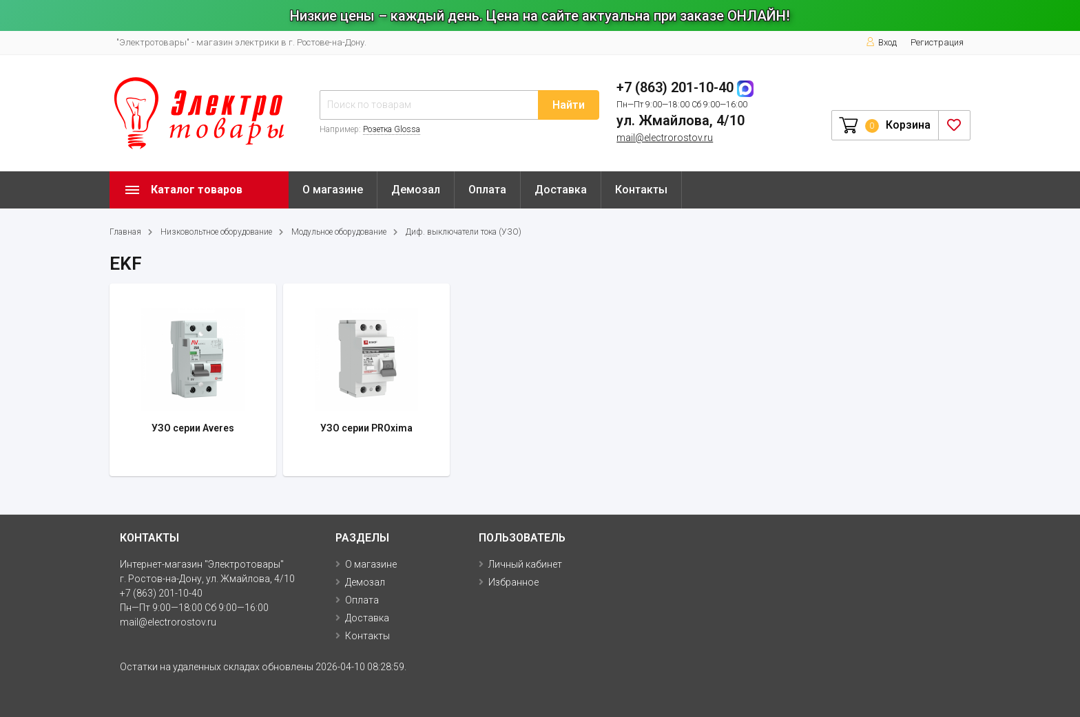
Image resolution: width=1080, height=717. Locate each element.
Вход (881, 42)
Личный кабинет (525, 564)
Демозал (415, 189)
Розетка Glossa (391, 129)
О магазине (332, 189)
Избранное (513, 582)
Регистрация (937, 42)
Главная (125, 232)
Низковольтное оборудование (216, 232)
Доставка (560, 189)
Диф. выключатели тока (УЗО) (463, 232)
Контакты (641, 189)
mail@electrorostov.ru (664, 137)
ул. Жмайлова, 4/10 (680, 120)
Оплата (487, 189)
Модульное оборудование (338, 232)
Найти (568, 104)
